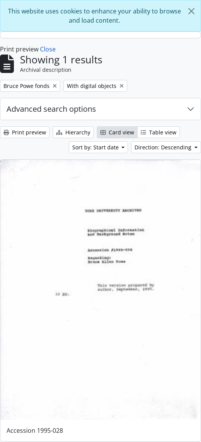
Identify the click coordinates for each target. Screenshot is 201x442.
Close (48, 49)
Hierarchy (73, 132)
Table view (158, 132)
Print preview (24, 132)
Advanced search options (51, 109)
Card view (117, 132)
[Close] (191, 11)
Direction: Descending (164, 147)
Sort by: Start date (96, 147)
